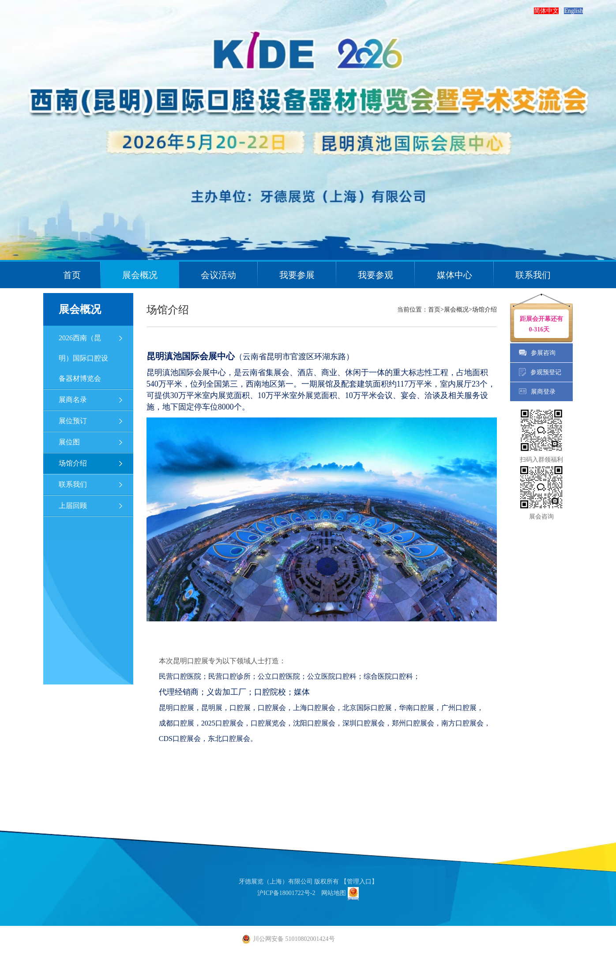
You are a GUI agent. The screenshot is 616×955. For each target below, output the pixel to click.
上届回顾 (73, 505)
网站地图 (333, 893)
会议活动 (218, 275)
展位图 (69, 442)
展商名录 (73, 399)
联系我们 (533, 275)
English (573, 11)
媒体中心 (454, 275)
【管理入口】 (359, 881)
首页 (72, 275)
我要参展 (297, 275)
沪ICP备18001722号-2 (286, 893)
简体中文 (546, 11)
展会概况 (140, 275)
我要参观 (375, 275)
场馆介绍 (73, 463)
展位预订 (73, 421)
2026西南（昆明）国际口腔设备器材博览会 (83, 358)
